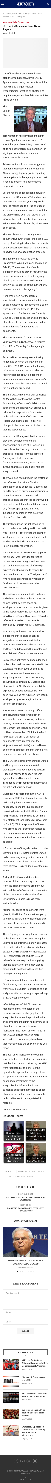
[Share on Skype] (30, 1187)
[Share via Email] (33, 1187)
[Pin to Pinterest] (22, 1187)
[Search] (48, 4)
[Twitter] (22, 1461)
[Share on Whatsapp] (25, 1187)
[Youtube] (35, 1461)
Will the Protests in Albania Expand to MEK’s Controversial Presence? (35, 1363)
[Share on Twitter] (19, 1187)
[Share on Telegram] (28, 1187)
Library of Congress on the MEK (33, 1378)
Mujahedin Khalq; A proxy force (21, 13)
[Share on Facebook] (16, 1187)
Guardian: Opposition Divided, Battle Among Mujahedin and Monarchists (33, 1431)
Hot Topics (8, 1171)
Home (5, 13)
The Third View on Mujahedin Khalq (18, 1176)
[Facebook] (16, 1461)
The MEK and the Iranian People (31, 1171)
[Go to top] (25, 1479)
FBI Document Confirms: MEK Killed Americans (34, 1395)
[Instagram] (29, 1461)
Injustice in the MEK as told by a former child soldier (33, 1413)
